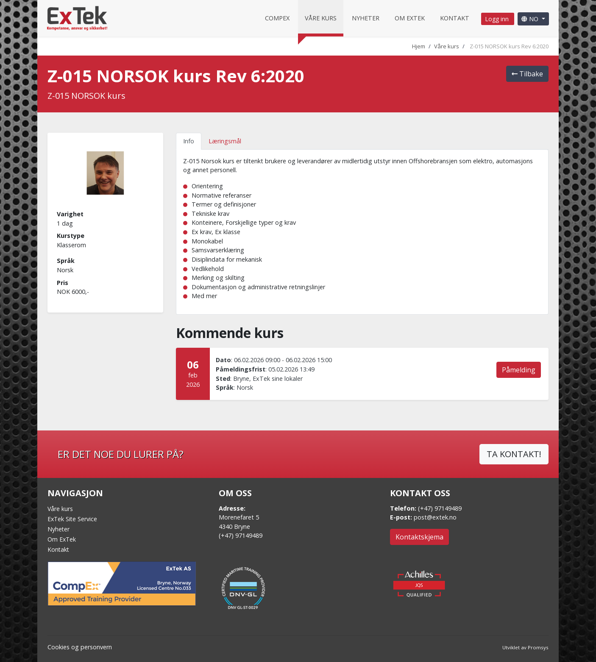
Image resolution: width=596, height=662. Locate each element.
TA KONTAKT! (514, 454)
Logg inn (497, 19)
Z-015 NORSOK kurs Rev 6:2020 (509, 46)
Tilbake (527, 73)
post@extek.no (435, 517)
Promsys (538, 647)
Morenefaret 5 (239, 517)
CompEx (277, 18)
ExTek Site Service (72, 519)
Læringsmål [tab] (225, 141)
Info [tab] (188, 141)
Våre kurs (321, 18)
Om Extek (410, 18)
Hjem (418, 46)
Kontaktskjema (419, 537)
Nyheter (365, 18)
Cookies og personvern (79, 647)
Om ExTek (61, 539)
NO (530, 19)
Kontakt (454, 18)
